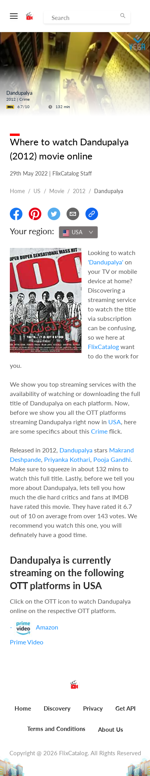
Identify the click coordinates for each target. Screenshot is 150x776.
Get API (125, 708)
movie (56, 191)
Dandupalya (76, 450)
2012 (79, 191)
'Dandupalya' (105, 262)
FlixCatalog (103, 346)
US (37, 191)
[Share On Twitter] (54, 214)
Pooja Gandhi (112, 459)
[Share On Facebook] (16, 214)
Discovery (57, 708)
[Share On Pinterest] (35, 214)
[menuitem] (22, 712)
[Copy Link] (91, 214)
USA (114, 421)
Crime (99, 431)
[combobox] (78, 232)
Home (17, 191)
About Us (110, 729)
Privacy (93, 708)
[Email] (73, 214)
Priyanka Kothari (67, 459)
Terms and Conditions (56, 728)
